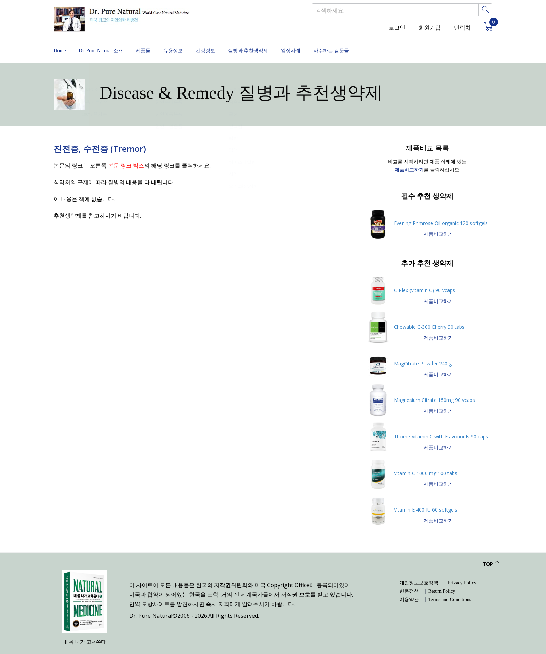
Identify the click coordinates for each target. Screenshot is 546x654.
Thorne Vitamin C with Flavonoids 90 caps (441, 425)
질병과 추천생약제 (305, 45)
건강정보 (250, 45)
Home (60, 45)
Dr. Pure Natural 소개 (112, 45)
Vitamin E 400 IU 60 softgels (425, 499)
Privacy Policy (462, 572)
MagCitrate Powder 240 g (423, 352)
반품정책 (409, 580)
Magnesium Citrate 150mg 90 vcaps (434, 389)
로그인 (397, 28)
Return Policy (441, 580)
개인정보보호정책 (418, 572)
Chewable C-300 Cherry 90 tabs (429, 316)
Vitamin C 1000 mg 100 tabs (425, 462)
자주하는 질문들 (412, 45)
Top (491, 553)
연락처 (462, 28)
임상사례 (360, 45)
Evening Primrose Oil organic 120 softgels (441, 212)
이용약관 (409, 589)
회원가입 (430, 28)
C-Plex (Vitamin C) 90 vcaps (424, 279)
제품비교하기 (438, 223)
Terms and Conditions (449, 589)
